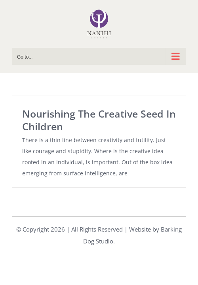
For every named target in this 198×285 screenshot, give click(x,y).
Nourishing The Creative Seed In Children (99, 120)
